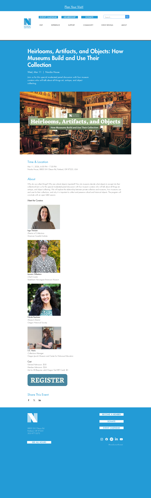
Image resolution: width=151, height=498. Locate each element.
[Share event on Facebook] (29, 400)
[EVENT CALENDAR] (48, 17)
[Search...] (113, 17)
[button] (41, 25)
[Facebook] (106, 439)
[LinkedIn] (116, 439)
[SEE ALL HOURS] (39, 442)
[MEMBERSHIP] (69, 17)
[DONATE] (89, 17)
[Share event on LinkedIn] (40, 400)
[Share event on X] (34, 400)
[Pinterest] (111, 439)
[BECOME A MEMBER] (111, 414)
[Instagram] (101, 439)
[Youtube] (121, 439)
